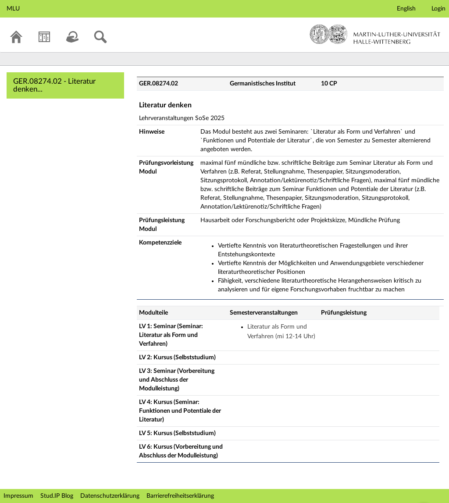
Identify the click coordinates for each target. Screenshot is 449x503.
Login (438, 9)
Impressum (18, 496)
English (406, 9)
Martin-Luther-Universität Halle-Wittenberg (375, 34)
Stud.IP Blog (56, 496)
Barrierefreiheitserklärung (180, 496)
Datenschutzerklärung (109, 496)
